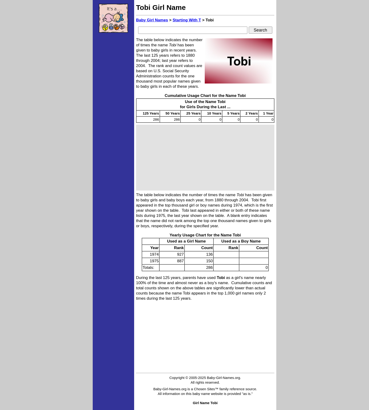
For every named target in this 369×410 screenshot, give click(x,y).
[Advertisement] (113, 107)
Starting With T (186, 20)
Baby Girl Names (152, 20)
